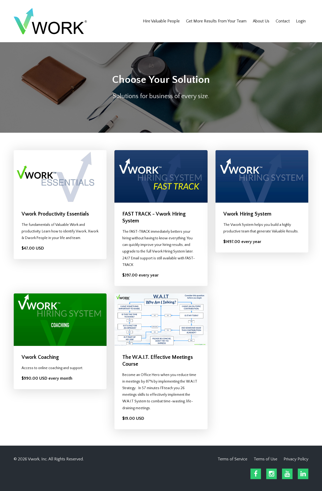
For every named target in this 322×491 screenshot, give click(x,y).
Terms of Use (265, 459)
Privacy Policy (296, 459)
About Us (261, 21)
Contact (283, 21)
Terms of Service (232, 459)
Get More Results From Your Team (216, 21)
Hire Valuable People (161, 21)
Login (301, 21)
